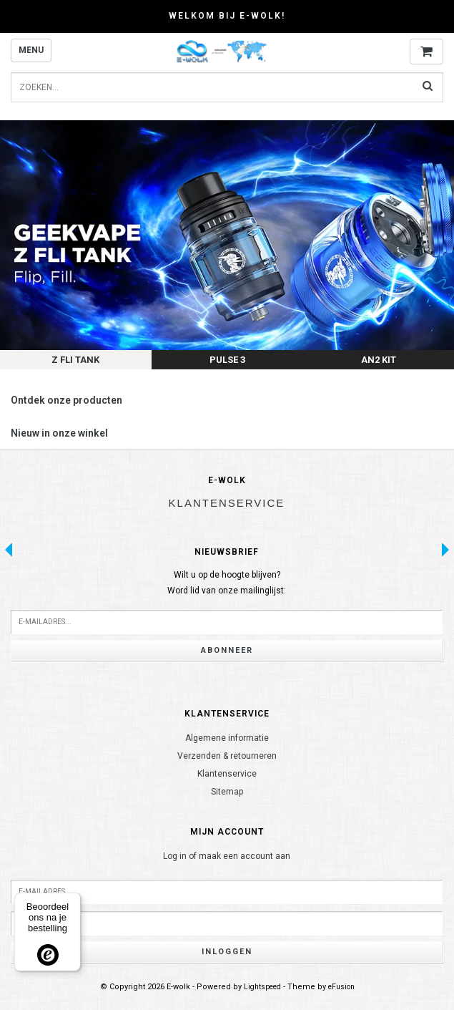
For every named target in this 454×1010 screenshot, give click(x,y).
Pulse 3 (227, 359)
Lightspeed (262, 987)
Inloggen (227, 951)
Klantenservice (227, 774)
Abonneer (227, 650)
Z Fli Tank (75, 359)
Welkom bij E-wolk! (227, 16)
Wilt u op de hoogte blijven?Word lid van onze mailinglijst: (226, 583)
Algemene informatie (227, 738)
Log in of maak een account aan (226, 856)
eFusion (341, 987)
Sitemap (227, 792)
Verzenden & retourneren (227, 756)
